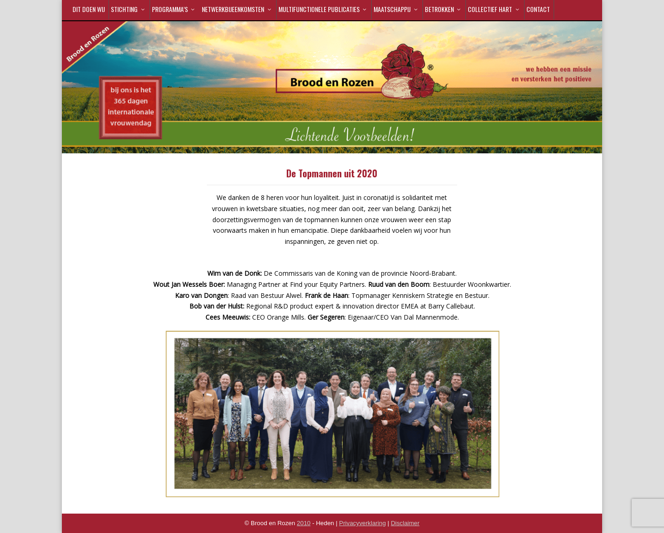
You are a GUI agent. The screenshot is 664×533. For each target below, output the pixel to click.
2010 (304, 523)
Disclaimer (405, 523)
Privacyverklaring (362, 523)
